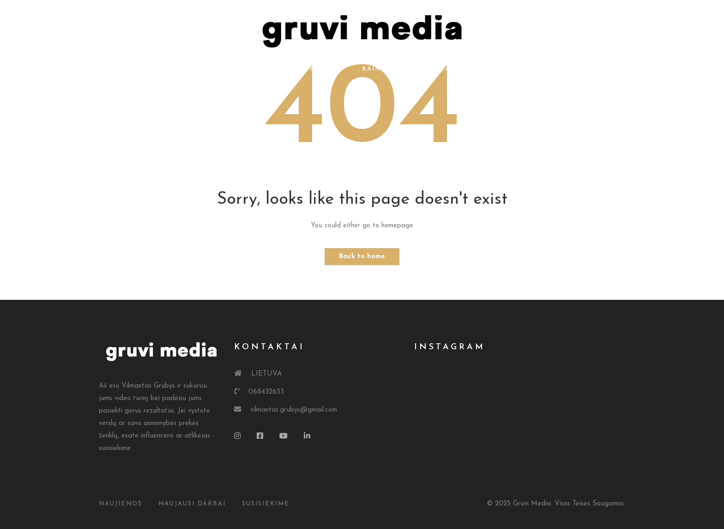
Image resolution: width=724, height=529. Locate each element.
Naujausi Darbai (192, 504)
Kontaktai (431, 69)
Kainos (376, 69)
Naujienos (120, 504)
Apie (271, 69)
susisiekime (266, 504)
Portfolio (321, 69)
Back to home (362, 256)
